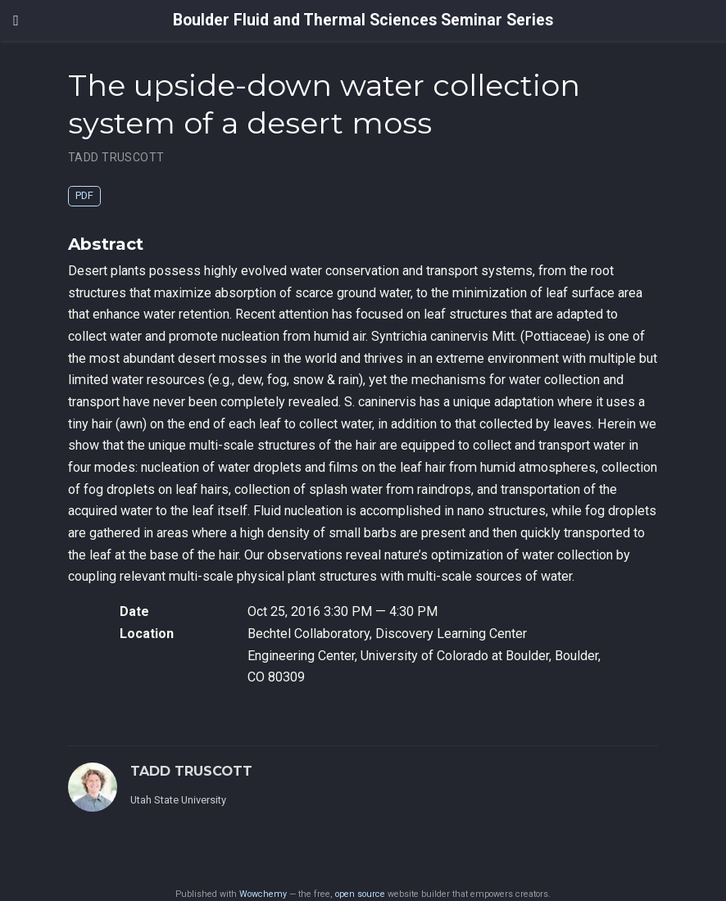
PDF (84, 195)
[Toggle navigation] (16, 20)
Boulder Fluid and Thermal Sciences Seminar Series (363, 20)
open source (360, 894)
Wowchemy (263, 894)
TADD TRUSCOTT (116, 157)
